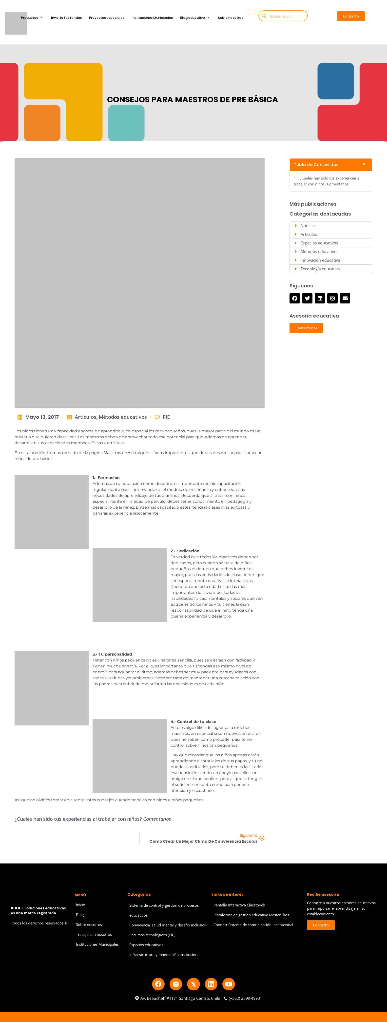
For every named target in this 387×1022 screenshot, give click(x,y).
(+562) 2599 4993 (241, 998)
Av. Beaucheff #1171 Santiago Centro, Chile (177, 998)
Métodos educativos (123, 417)
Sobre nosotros (230, 17)
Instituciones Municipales (152, 17)
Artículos (85, 417)
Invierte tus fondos (66, 17)
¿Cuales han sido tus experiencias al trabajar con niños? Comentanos (327, 181)
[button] (351, 16)
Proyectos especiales (106, 17)
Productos (31, 17)
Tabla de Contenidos (316, 164)
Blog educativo (194, 17)
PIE (166, 417)
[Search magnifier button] (263, 15)
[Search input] (287, 16)
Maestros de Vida (120, 452)
